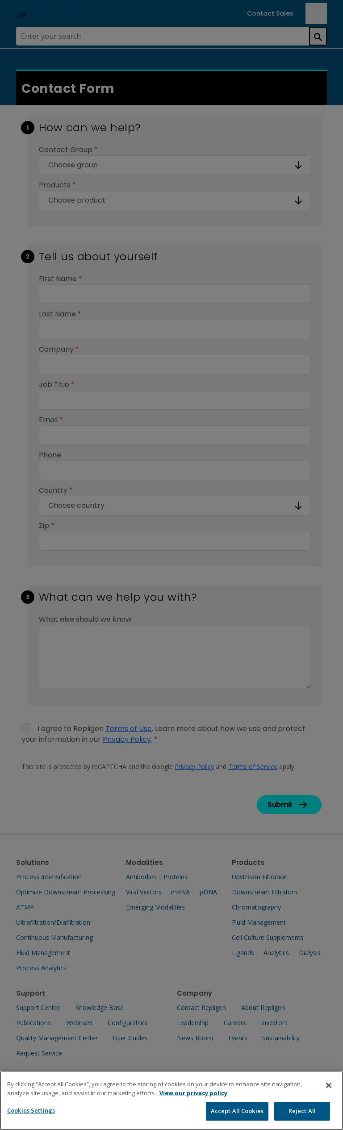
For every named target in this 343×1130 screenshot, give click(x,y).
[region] (171, 1100)
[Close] (329, 1085)
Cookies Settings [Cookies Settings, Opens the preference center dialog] (31, 1110)
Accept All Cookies (237, 1111)
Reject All (302, 1111)
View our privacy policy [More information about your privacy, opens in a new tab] (193, 1093)
